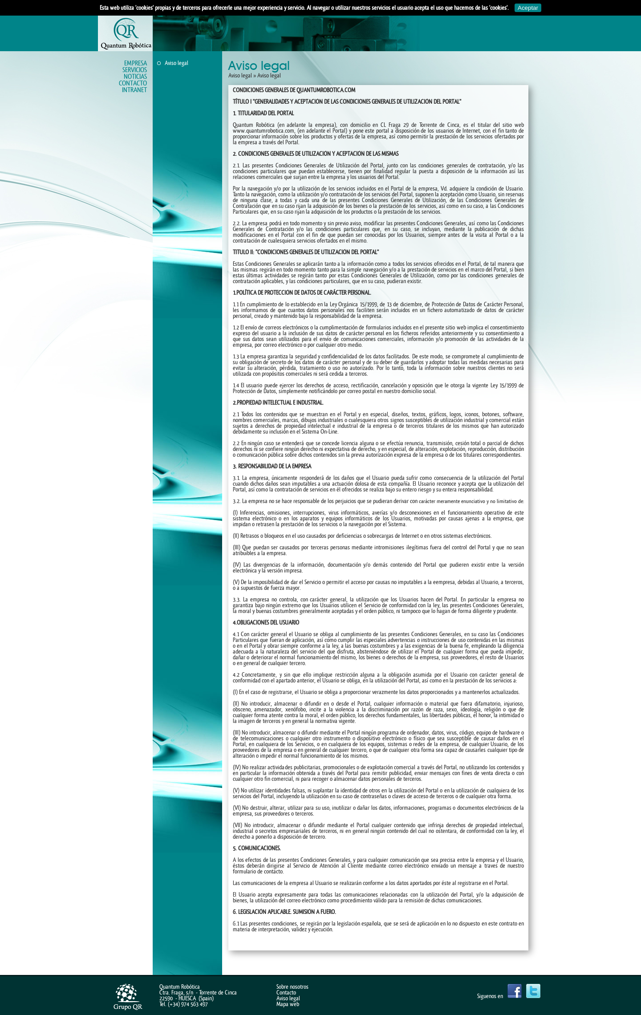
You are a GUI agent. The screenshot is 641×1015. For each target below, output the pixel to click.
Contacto (133, 83)
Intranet (134, 90)
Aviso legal (176, 63)
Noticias (135, 76)
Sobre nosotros (292, 987)
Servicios (134, 70)
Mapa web (287, 1004)
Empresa (135, 63)
